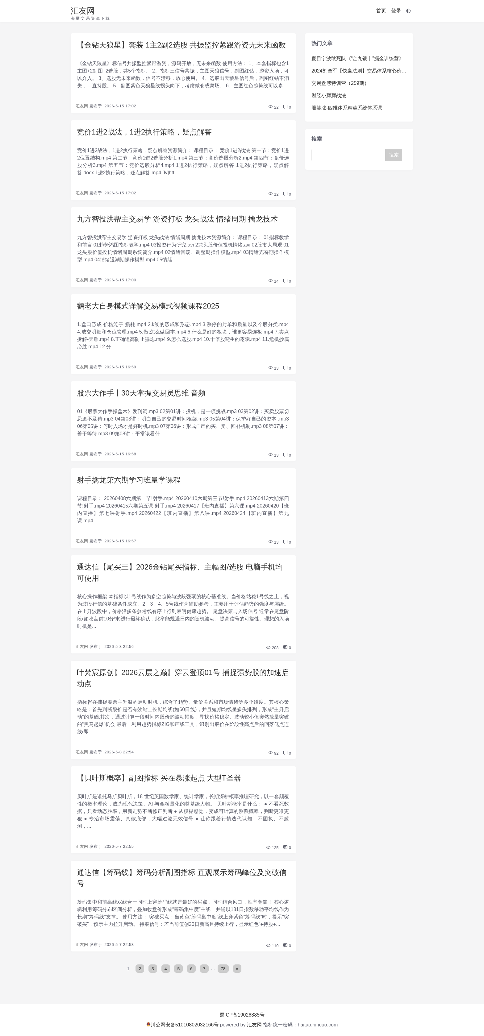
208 (272, 647)
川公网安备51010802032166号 (182, 1024)
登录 (396, 10)
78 (223, 968)
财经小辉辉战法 (328, 95)
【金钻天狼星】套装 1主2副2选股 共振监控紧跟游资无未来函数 (181, 45)
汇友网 (83, 10)
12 (273, 194)
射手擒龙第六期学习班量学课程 (129, 480)
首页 (381, 10)
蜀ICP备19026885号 (242, 1014)
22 (273, 107)
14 (273, 281)
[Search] (349, 155)
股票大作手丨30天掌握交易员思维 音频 (141, 393)
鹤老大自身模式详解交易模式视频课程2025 (148, 306)
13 (273, 368)
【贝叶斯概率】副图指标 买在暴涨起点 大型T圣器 (159, 778)
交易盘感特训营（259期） (340, 83)
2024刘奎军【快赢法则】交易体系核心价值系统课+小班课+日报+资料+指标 (394, 70)
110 (272, 945)
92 (273, 753)
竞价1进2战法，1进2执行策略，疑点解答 (144, 132)
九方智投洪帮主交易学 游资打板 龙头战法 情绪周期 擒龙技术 (177, 219)
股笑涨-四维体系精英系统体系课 (346, 107)
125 (272, 847)
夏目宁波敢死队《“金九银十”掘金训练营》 (357, 58)
